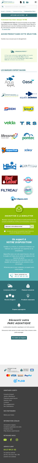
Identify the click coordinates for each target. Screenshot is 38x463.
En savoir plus (6, 29)
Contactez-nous (8, 429)
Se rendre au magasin (19, 338)
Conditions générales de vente (12, 427)
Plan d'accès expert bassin (11, 431)
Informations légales (10, 425)
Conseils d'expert (9, 394)
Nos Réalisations (9, 406)
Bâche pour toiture (9, 415)
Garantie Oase (8, 400)
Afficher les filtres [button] (19, 15)
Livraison (6, 402)
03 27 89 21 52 (10, 450)
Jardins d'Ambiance (9, 396)
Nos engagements (9, 404)
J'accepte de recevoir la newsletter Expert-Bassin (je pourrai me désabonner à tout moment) (20, 232)
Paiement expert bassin (11, 398)
